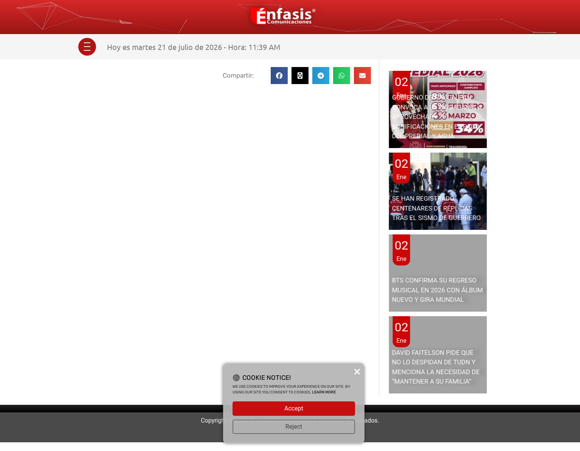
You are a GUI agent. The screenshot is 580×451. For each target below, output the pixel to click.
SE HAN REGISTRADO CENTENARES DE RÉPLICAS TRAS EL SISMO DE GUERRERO (436, 208)
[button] (279, 75)
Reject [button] (293, 426)
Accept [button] (293, 408)
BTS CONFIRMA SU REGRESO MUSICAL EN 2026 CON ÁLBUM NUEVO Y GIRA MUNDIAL (437, 289)
